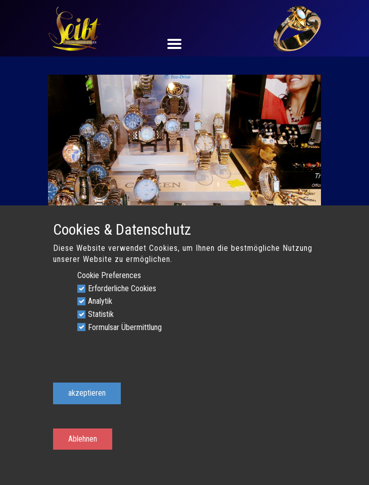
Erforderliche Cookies (122, 288)
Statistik (101, 314)
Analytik (100, 301)
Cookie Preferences (109, 275)
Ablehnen (82, 439)
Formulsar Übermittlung (125, 327)
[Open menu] (184, 44)
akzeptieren (87, 393)
